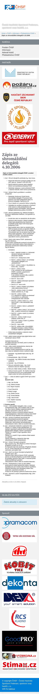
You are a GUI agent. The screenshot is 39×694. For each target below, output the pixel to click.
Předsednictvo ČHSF (27, 33)
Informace (16, 33)
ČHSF (9, 33)
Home (3, 33)
